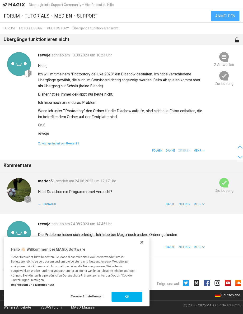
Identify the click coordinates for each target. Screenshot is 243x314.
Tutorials (37, 16)
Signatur (49, 204)
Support (87, 16)
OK (127, 296)
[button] (199, 150)
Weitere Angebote (17, 307)
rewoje (44, 55)
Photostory (58, 28)
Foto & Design (30, 28)
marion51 (47, 181)
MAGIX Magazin (83, 307)
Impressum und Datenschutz (32, 284)
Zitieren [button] (184, 204)
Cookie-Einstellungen (87, 296)
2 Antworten (224, 64)
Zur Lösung (224, 83)
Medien (63, 16)
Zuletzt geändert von (58, 143)
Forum (12, 16)
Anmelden (225, 16)
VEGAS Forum (51, 307)
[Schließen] (142, 242)
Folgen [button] (157, 150)
